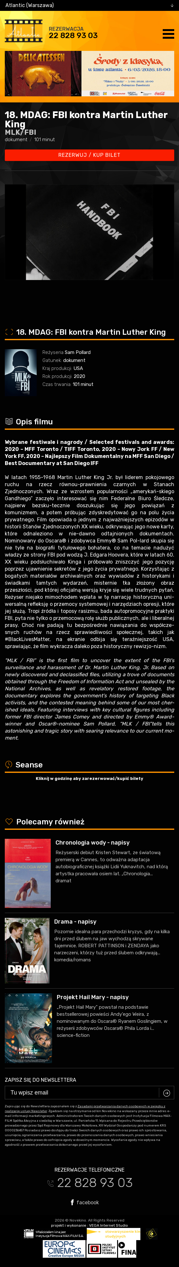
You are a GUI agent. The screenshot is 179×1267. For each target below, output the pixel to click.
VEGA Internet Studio (108, 1225)
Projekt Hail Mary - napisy (93, 997)
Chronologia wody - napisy (93, 842)
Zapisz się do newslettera (40, 1080)
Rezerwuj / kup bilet (89, 155)
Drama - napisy (75, 921)
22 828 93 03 (73, 35)
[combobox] (89, 5)
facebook (85, 1202)
